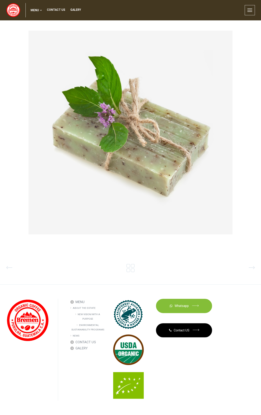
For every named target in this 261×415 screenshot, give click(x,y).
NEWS (76, 335)
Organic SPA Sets (29, 267)
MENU (80, 302)
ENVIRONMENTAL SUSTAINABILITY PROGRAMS (87, 327)
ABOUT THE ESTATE (84, 308)
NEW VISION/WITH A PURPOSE (89, 316)
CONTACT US (85, 342)
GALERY (81, 348)
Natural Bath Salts (229, 267)
